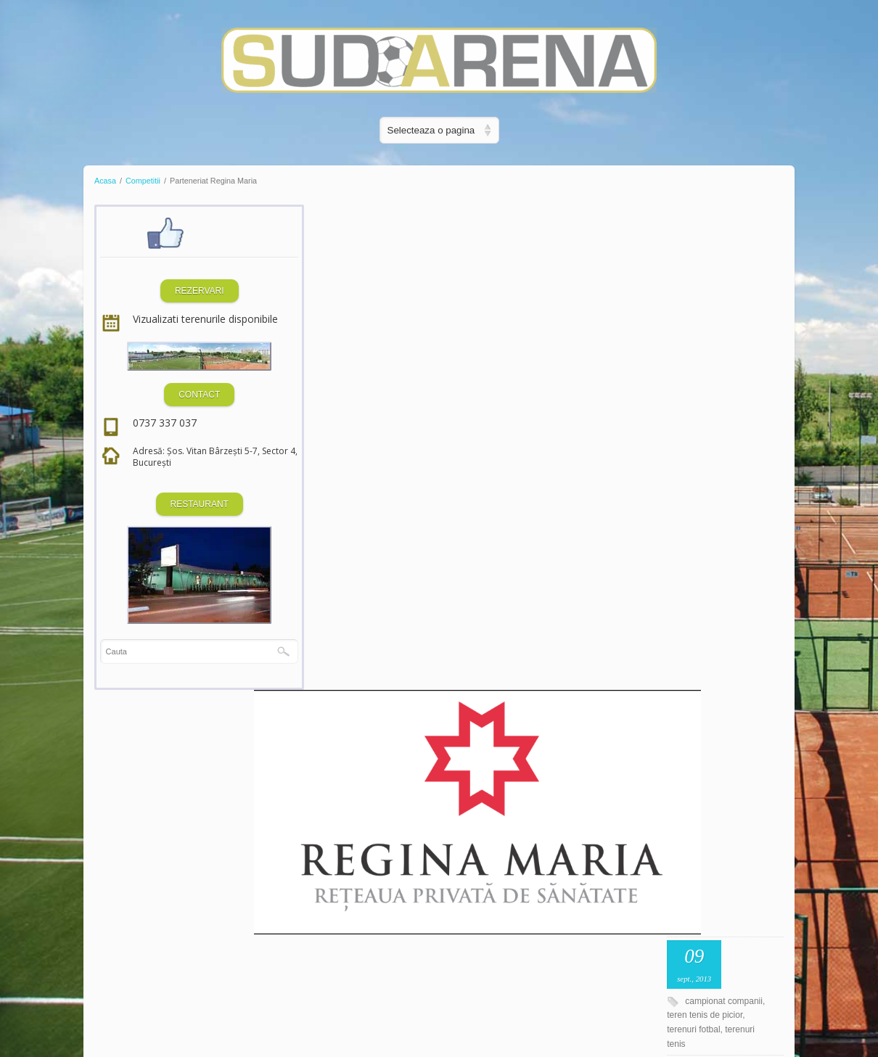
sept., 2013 (743, 246)
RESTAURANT (172, 518)
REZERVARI (172, 291)
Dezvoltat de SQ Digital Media (167, 1013)
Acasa (105, 180)
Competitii (143, 180)
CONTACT (172, 408)
